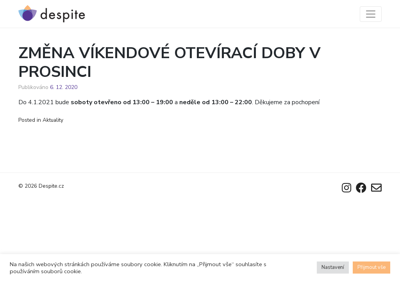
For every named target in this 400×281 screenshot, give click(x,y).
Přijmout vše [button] (371, 267)
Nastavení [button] (332, 267)
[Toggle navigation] (371, 14)
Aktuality (53, 120)
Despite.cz (51, 186)
